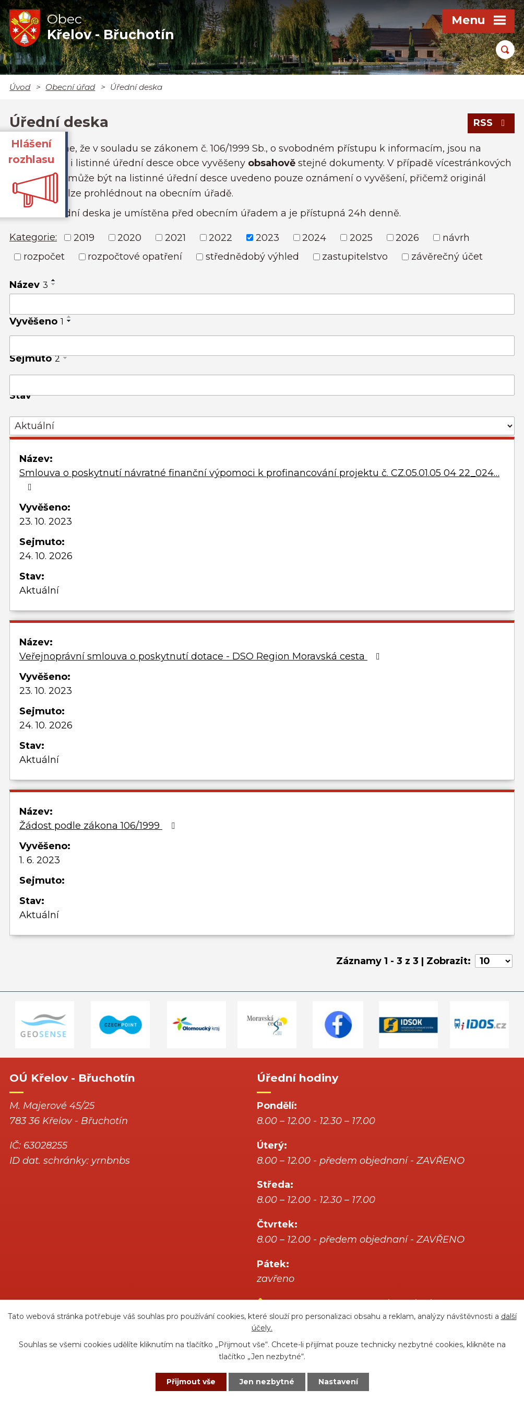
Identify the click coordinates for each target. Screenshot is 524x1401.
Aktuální (39, 590)
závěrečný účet (447, 256)
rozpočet (44, 256)
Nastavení (338, 1381)
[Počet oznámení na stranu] (494, 961)
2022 (220, 237)
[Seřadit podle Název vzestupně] (53, 280)
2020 (129, 237)
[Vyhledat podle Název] (262, 304)
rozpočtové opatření (135, 256)
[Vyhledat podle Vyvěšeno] (262, 345)
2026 (407, 237)
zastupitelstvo (355, 256)
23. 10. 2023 (45, 521)
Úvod (19, 87)
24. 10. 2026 (46, 556)
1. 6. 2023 (39, 860)
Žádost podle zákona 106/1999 (99, 825)
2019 (84, 237)
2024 (314, 237)
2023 (267, 237)
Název (28, 285)
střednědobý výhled (252, 256)
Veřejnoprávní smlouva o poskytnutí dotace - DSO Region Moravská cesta (201, 656)
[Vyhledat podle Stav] (262, 426)
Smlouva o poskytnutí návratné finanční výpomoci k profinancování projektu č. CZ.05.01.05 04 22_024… (259, 479)
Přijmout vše (191, 1381)
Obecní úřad (70, 87)
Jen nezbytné (267, 1381)
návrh (456, 237)
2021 (175, 237)
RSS (491, 123)
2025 (361, 237)
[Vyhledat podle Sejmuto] (262, 385)
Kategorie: (33, 237)
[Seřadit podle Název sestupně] (53, 284)
